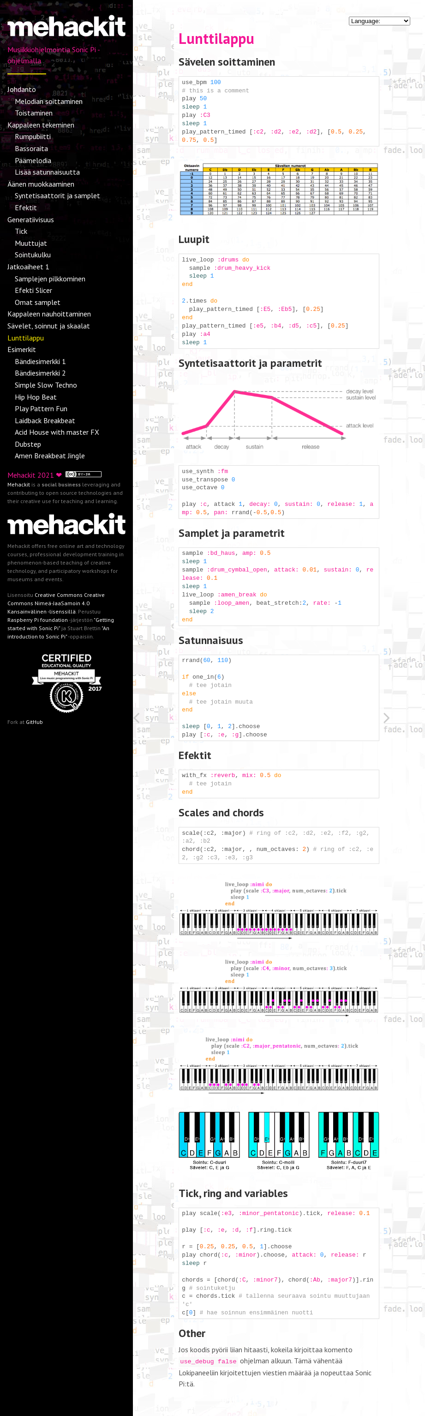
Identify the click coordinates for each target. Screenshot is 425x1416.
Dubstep (28, 444)
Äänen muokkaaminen (40, 183)
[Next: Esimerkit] (404, 719)
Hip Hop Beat (36, 396)
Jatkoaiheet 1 (28, 266)
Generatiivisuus (30, 219)
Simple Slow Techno (46, 384)
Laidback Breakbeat (45, 420)
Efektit (26, 207)
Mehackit (18, 484)
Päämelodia (33, 160)
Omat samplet (37, 302)
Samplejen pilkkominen (50, 278)
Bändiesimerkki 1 (40, 361)
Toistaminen (34, 112)
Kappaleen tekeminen (40, 124)
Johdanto (21, 89)
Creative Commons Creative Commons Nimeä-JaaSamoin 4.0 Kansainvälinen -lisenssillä (56, 603)
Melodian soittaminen (49, 101)
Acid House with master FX (57, 432)
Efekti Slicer (33, 290)
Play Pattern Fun (41, 408)
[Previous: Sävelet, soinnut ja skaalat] (153, 719)
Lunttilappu (25, 337)
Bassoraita (31, 148)
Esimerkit (21, 349)
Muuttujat (31, 243)
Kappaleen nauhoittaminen (49, 313)
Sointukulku (33, 254)
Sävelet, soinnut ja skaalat (48, 325)
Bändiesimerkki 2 (40, 372)
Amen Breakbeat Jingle (50, 455)
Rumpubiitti (33, 136)
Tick (21, 231)
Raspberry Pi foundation (37, 619)
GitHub (34, 721)
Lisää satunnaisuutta (47, 171)
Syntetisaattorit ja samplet (57, 195)
